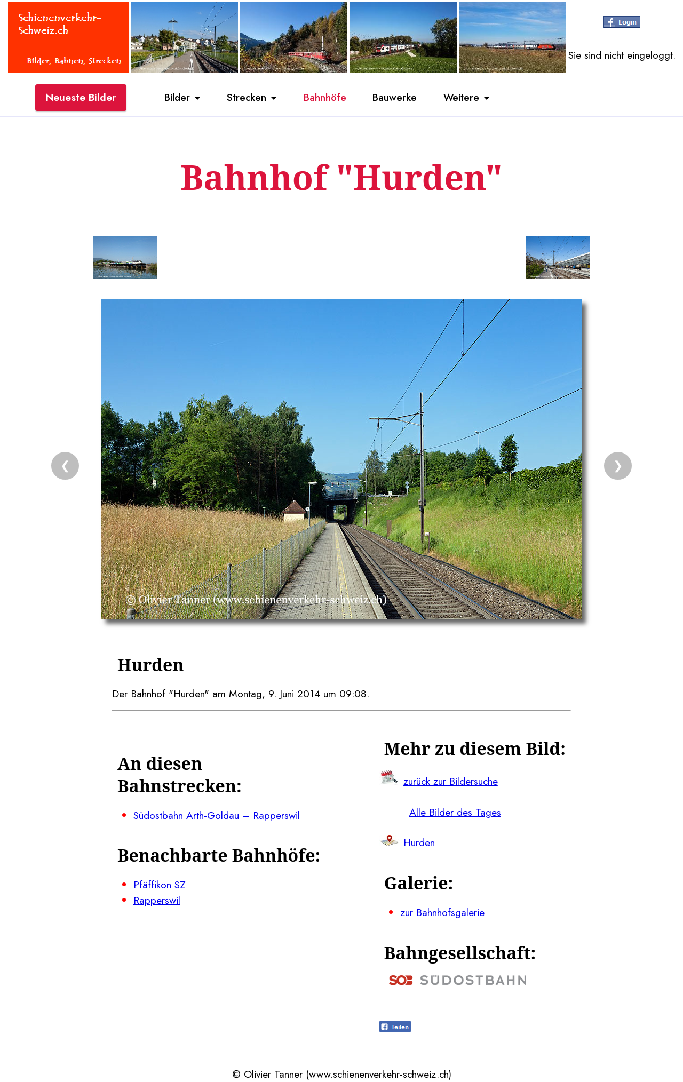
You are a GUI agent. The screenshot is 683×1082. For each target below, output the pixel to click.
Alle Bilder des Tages (455, 812)
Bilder (176, 97)
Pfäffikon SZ (159, 884)
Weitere (462, 97)
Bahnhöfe (325, 97)
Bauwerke (395, 97)
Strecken (246, 97)
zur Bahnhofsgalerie (442, 912)
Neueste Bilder (81, 97)
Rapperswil (156, 900)
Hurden (419, 842)
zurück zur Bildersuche (450, 781)
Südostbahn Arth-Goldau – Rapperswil (216, 815)
